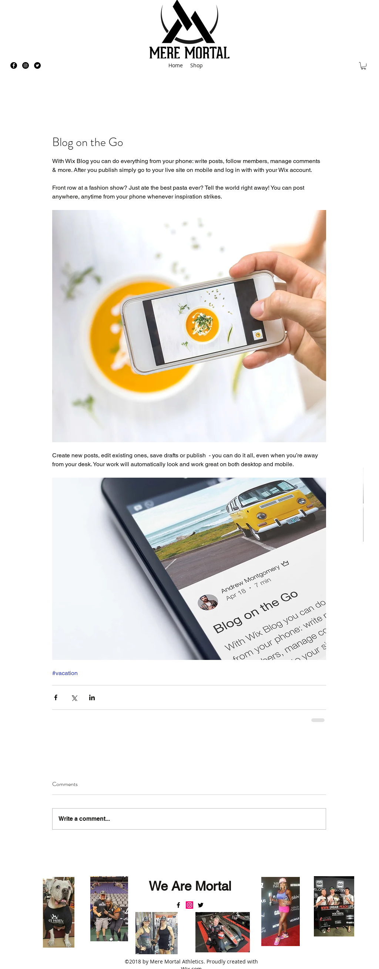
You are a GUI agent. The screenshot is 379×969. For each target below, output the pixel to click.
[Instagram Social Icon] (189, 905)
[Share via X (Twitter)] (73, 697)
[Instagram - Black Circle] (25, 65)
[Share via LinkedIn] (91, 697)
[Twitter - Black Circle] (37, 65)
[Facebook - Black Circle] (13, 65)
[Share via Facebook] (55, 697)
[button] (363, 66)
